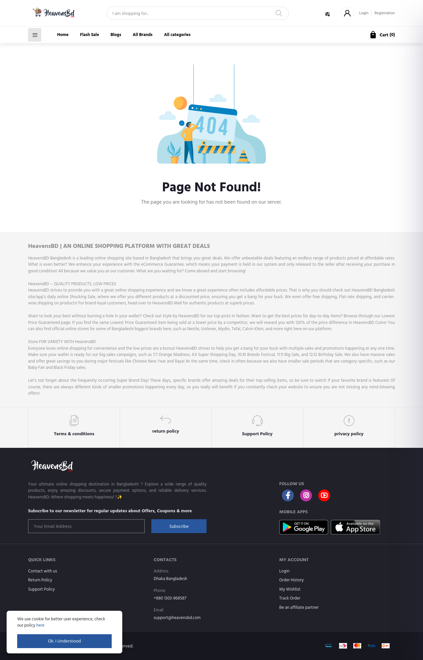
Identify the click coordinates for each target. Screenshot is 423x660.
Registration (384, 13)
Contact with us (42, 571)
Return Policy (40, 580)
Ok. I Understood (64, 641)
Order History (291, 580)
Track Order (289, 598)
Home (62, 34)
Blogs (116, 34)
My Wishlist (289, 589)
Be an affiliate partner (299, 607)
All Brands (143, 34)
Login (363, 13)
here (40, 625)
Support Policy (41, 589)
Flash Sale (89, 34)
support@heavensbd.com (177, 617)
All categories (177, 34)
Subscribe (178, 526)
